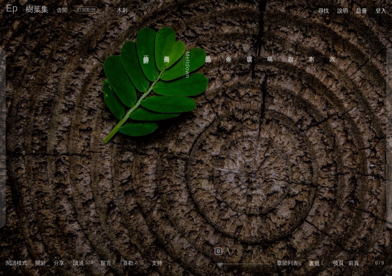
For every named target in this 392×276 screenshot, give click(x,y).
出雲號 (250, 51)
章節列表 (287, 263)
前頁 (353, 263)
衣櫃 (291, 51)
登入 (381, 11)
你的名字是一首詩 (146, 52)
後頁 (338, 263)
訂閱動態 (86, 10)
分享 (59, 263)
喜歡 (128, 263)
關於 (40, 263)
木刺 (312, 51)
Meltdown (188, 64)
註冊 (361, 11)
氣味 (270, 51)
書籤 (314, 263)
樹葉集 (37, 9)
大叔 (332, 51)
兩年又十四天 (167, 52)
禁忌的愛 (208, 52)
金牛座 (229, 51)
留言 (106, 263)
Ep (12, 8)
